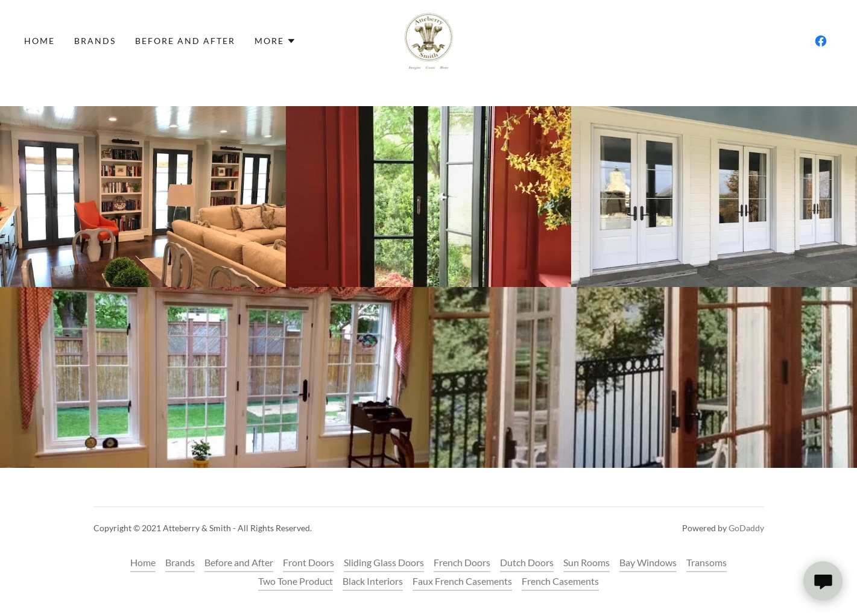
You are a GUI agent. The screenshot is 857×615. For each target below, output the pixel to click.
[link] (429, 39)
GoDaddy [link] (746, 528)
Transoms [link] (706, 562)
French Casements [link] (560, 581)
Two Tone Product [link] (295, 581)
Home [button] (143, 562)
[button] (275, 41)
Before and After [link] (185, 41)
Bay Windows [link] (648, 562)
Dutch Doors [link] (527, 562)
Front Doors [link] (308, 562)
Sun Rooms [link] (586, 562)
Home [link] (39, 41)
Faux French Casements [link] (462, 581)
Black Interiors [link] (373, 581)
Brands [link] (95, 41)
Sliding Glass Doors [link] (384, 562)
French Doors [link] (462, 562)
